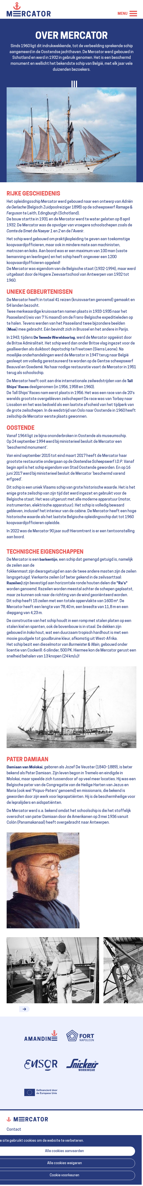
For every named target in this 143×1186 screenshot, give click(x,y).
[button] (24, 1009)
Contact (14, 1130)
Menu (133, 13)
